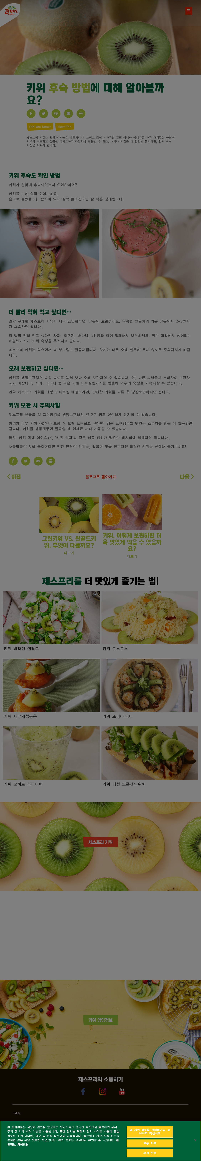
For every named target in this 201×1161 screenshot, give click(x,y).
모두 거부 (149, 1143)
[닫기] (195, 1140)
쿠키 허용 (149, 1153)
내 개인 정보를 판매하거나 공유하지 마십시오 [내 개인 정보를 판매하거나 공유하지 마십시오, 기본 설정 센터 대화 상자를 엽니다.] (149, 1131)
